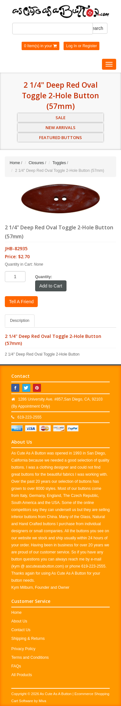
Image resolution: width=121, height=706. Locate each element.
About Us (19, 621)
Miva (42, 701)
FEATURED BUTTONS (60, 137)
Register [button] (90, 46)
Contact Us (20, 630)
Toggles (59, 163)
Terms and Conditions (30, 657)
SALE (60, 117)
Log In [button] (71, 46)
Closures (36, 163)
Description (19, 320)
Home (15, 163)
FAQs (16, 666)
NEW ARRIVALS (60, 127)
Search (96, 28)
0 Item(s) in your (40, 46)
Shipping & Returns (28, 638)
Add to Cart (50, 285)
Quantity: (43, 277)
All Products (21, 675)
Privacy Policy (23, 649)
